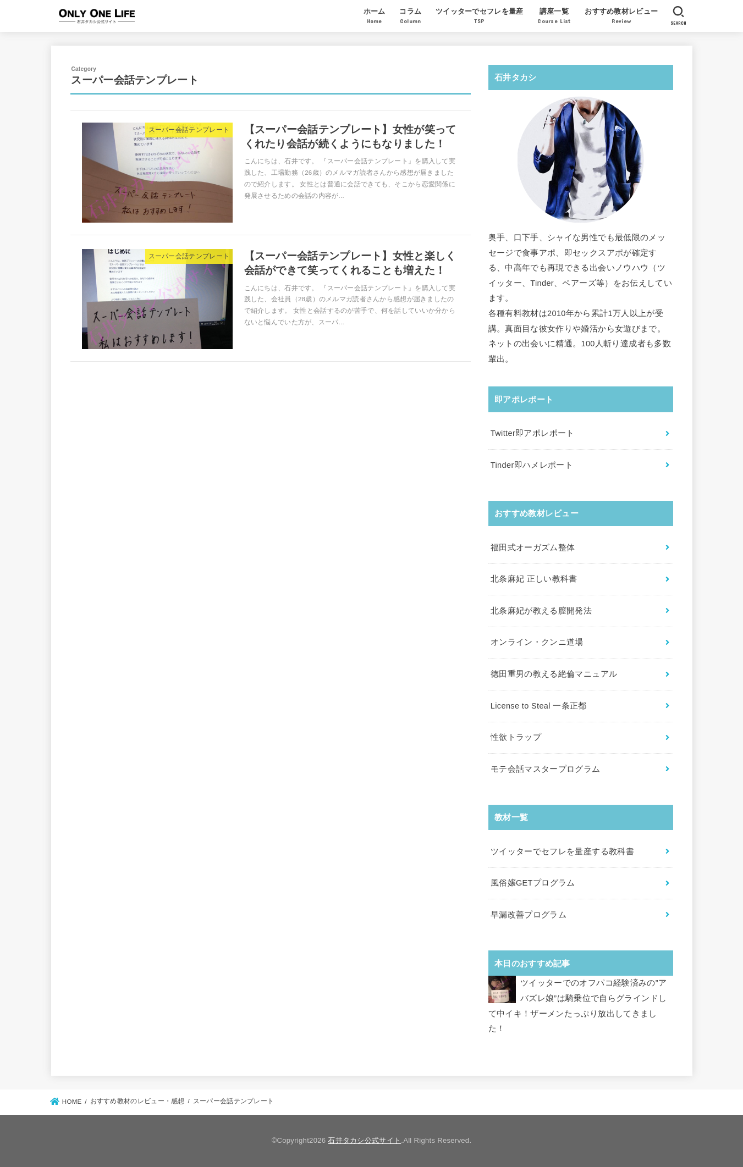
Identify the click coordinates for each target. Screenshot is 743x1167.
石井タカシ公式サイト (364, 1140)
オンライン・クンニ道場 (537, 642)
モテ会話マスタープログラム (546, 769)
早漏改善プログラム (528, 914)
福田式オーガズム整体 (533, 547)
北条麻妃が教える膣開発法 (541, 610)
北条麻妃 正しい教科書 (534, 578)
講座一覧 (553, 17)
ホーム (375, 17)
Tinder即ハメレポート (532, 465)
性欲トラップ (516, 737)
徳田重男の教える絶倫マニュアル (554, 674)
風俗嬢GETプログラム (533, 882)
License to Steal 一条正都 (539, 705)
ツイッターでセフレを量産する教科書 (562, 851)
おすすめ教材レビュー (621, 17)
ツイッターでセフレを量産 (480, 17)
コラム (410, 17)
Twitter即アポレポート (533, 433)
